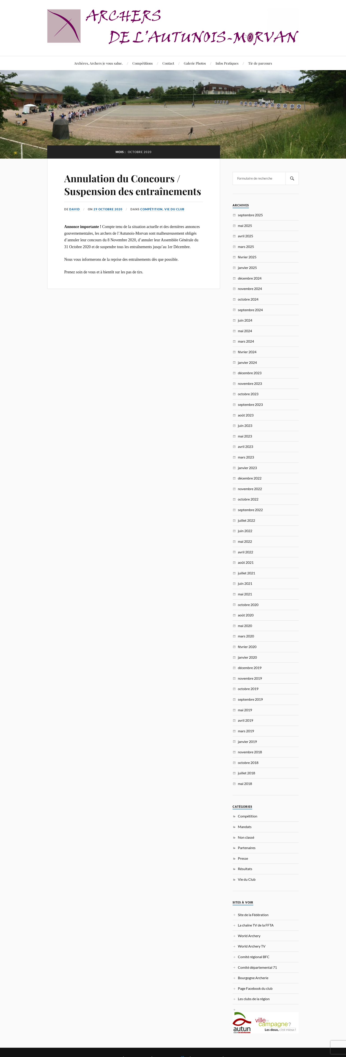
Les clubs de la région (254, 999)
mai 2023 (245, 436)
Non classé (246, 837)
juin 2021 (245, 583)
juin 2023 (245, 425)
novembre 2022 (250, 489)
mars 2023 (246, 457)
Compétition (151, 209)
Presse (243, 858)
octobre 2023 (248, 394)
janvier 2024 (247, 362)
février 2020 (247, 647)
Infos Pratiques (227, 63)
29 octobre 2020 (108, 209)
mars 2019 (246, 731)
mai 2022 (245, 541)
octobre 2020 (248, 604)
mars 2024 (246, 341)
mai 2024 (245, 331)
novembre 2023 (250, 383)
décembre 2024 (249, 278)
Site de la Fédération (253, 915)
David (74, 209)
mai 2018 (245, 783)
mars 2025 (246, 246)
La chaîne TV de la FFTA (256, 925)
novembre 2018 (250, 752)
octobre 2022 (248, 499)
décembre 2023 (249, 373)
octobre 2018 (248, 762)
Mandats (245, 827)
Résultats (245, 869)
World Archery (249, 936)
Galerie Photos (195, 63)
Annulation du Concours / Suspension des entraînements (132, 184)
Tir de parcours (260, 63)
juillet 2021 (246, 573)
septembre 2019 (250, 699)
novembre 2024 (250, 288)
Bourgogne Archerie (253, 978)
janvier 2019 (247, 741)
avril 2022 (245, 552)
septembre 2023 (250, 404)
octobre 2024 (248, 299)
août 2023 (246, 415)
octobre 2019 (248, 689)
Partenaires (247, 848)
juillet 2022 (246, 520)
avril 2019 (245, 720)
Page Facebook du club (255, 988)
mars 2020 (246, 636)
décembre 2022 (249, 478)
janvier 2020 (247, 657)
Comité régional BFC (253, 957)
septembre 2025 (250, 215)
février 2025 (247, 257)
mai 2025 (245, 225)
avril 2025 (245, 236)
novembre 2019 (250, 678)
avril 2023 (245, 446)
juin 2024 (245, 320)
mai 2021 (245, 594)
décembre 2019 (249, 668)
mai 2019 (245, 710)
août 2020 (246, 615)
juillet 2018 (246, 773)
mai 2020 (245, 625)
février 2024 (247, 352)
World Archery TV (251, 946)
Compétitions (142, 63)
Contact (168, 63)
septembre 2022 (250, 510)
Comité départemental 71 (257, 967)
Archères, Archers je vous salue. (98, 63)
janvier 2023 (247, 468)
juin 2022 (245, 531)
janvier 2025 (247, 267)
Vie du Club (174, 209)
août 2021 (246, 562)
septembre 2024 (250, 310)
